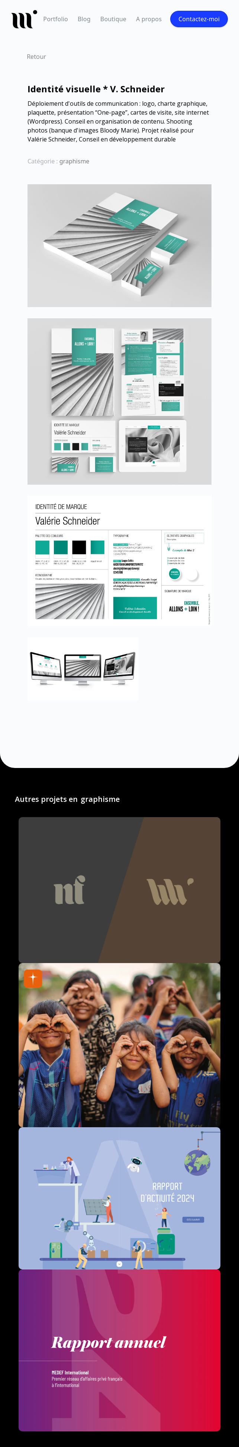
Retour (36, 57)
